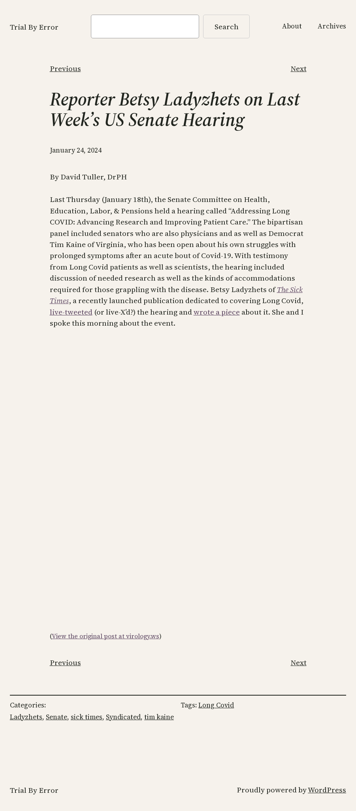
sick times (86, 717)
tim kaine (159, 717)
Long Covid (216, 705)
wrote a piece (217, 312)
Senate (56, 717)
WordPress (327, 790)
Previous (65, 68)
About (292, 26)
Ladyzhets (26, 717)
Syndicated (123, 717)
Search (227, 26)
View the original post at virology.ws (105, 636)
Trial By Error (34, 27)
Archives (332, 26)
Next (299, 68)
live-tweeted (71, 312)
